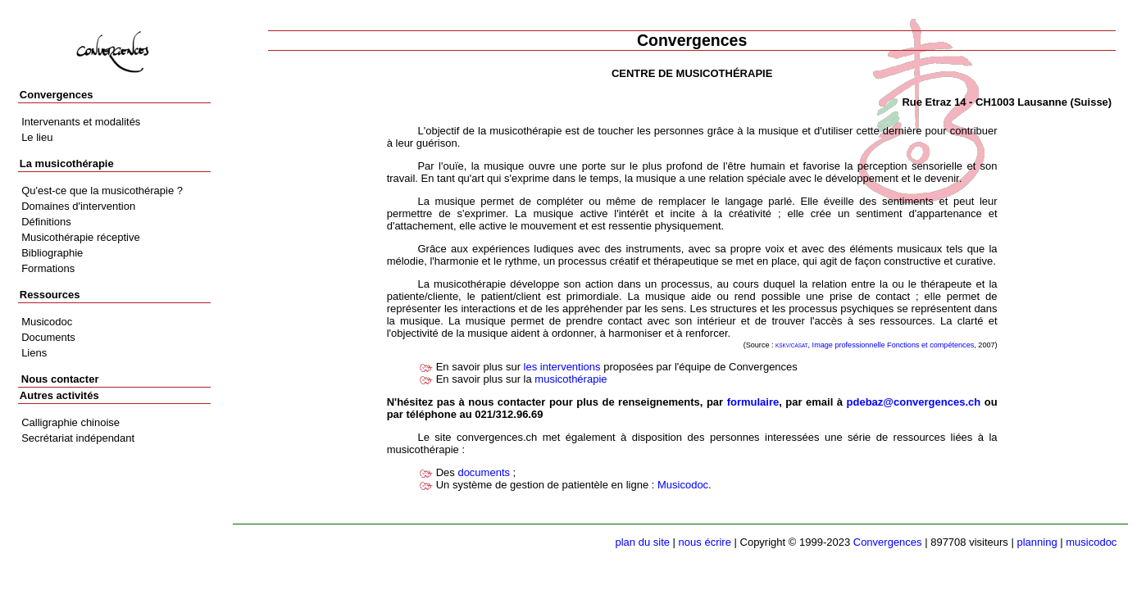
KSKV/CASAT (791, 345)
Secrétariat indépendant (77, 438)
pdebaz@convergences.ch (914, 402)
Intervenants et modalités (80, 122)
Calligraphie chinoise (70, 422)
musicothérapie (570, 379)
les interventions (562, 367)
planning (1036, 542)
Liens (34, 353)
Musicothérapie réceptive (80, 237)
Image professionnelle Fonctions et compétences (893, 345)
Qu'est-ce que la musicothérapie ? (102, 190)
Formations (48, 268)
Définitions (46, 222)
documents (483, 472)
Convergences (887, 542)
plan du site (643, 542)
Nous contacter (60, 379)
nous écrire (705, 542)
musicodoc (1091, 542)
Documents (48, 337)
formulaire (753, 402)
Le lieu (36, 137)
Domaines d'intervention (78, 206)
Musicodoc (682, 485)
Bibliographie (52, 253)
